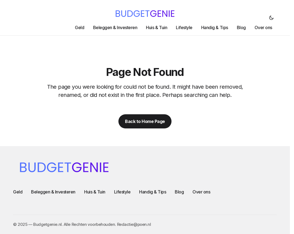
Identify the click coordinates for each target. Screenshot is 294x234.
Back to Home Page (145, 121)
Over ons (201, 192)
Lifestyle (122, 192)
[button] (271, 17)
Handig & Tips (152, 192)
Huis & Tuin (94, 192)
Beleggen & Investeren (53, 192)
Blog (179, 192)
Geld (17, 192)
